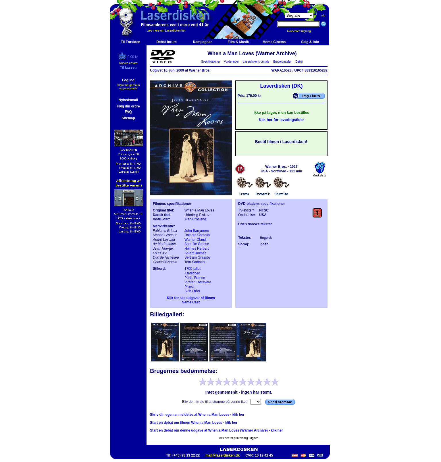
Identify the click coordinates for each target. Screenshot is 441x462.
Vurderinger (231, 61)
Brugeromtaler (282, 61)
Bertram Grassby (197, 257)
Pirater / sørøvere (197, 282)
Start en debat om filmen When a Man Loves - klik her (193, 423)
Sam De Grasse (196, 244)
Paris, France (194, 278)
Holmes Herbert (196, 249)
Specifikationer (211, 61)
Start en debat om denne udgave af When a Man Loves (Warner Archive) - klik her (216, 430)
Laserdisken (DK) (281, 86)
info (323, 15)
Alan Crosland (195, 219)
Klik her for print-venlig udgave (238, 438)
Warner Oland (195, 240)
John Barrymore (196, 231)
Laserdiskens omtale (256, 61)
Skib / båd (192, 291)
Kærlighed (192, 273)
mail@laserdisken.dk (222, 455)
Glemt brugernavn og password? (128, 87)
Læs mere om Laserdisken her (166, 30)
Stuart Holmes (195, 253)
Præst (189, 287)
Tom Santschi (194, 262)
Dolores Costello (197, 235)
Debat (299, 61)
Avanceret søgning (302, 31)
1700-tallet (192, 269)
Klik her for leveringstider (281, 120)
